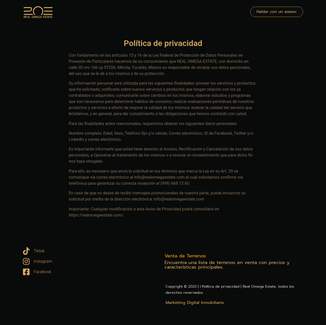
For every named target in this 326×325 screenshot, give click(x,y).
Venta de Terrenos (185, 255)
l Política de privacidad (219, 286)
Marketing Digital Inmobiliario (195, 303)
